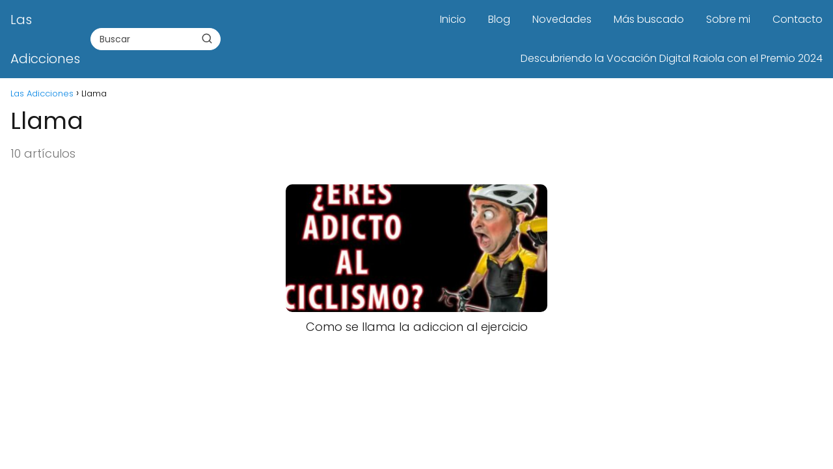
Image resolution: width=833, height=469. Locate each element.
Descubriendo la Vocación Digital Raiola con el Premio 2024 (672, 58)
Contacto (797, 19)
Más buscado (649, 19)
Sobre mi (728, 19)
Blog (499, 19)
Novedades (562, 19)
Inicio (453, 19)
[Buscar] (207, 38)
